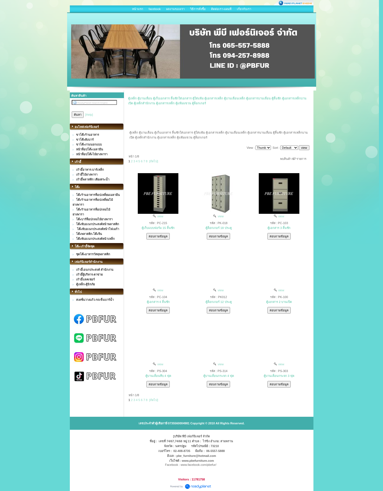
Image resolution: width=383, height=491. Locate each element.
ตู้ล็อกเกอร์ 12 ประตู (218, 301)
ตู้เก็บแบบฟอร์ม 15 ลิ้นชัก (158, 228)
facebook (155, 9)
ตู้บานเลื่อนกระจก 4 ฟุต (218, 375)
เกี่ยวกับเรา (244, 9)
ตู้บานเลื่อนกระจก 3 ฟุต (279, 375)
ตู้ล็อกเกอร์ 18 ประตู (218, 228)
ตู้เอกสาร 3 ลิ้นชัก (278, 228)
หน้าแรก (137, 9)
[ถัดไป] (153, 161)
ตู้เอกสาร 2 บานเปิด (279, 301)
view (158, 216)
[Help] (89, 114)
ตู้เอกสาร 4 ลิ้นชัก (158, 301)
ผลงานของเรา (175, 9)
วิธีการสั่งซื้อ (198, 9)
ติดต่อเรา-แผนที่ (221, 9)
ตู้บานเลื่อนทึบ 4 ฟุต (158, 375)
